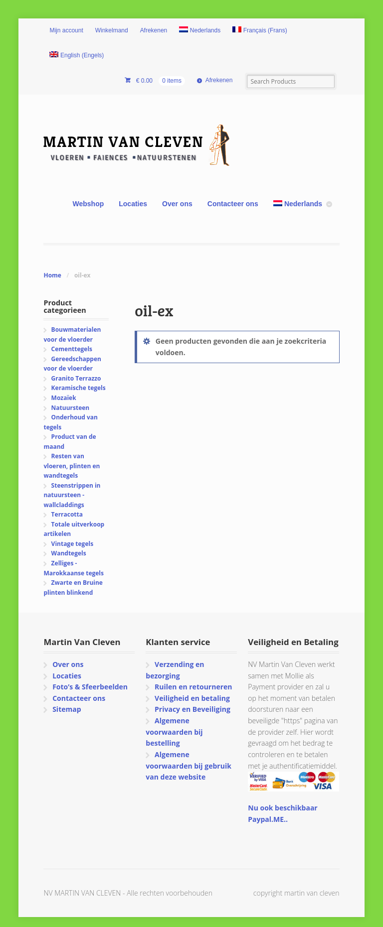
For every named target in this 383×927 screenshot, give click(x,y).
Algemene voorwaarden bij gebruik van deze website (188, 766)
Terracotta (67, 514)
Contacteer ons (232, 204)
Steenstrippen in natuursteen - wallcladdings (71, 495)
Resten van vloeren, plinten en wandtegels (71, 466)
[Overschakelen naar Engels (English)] (76, 55)
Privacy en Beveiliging (192, 709)
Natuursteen (70, 407)
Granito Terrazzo (76, 378)
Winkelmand (111, 30)
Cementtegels (71, 349)
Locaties (133, 204)
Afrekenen (154, 30)
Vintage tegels (72, 543)
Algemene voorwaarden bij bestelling (174, 732)
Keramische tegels (78, 388)
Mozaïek (63, 398)
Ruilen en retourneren (193, 686)
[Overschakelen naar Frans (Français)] (259, 30)
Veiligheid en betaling (192, 698)
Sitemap (66, 709)
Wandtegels (68, 553)
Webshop (88, 204)
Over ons (177, 204)
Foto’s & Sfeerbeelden (90, 686)
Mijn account (66, 30)
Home (52, 275)
